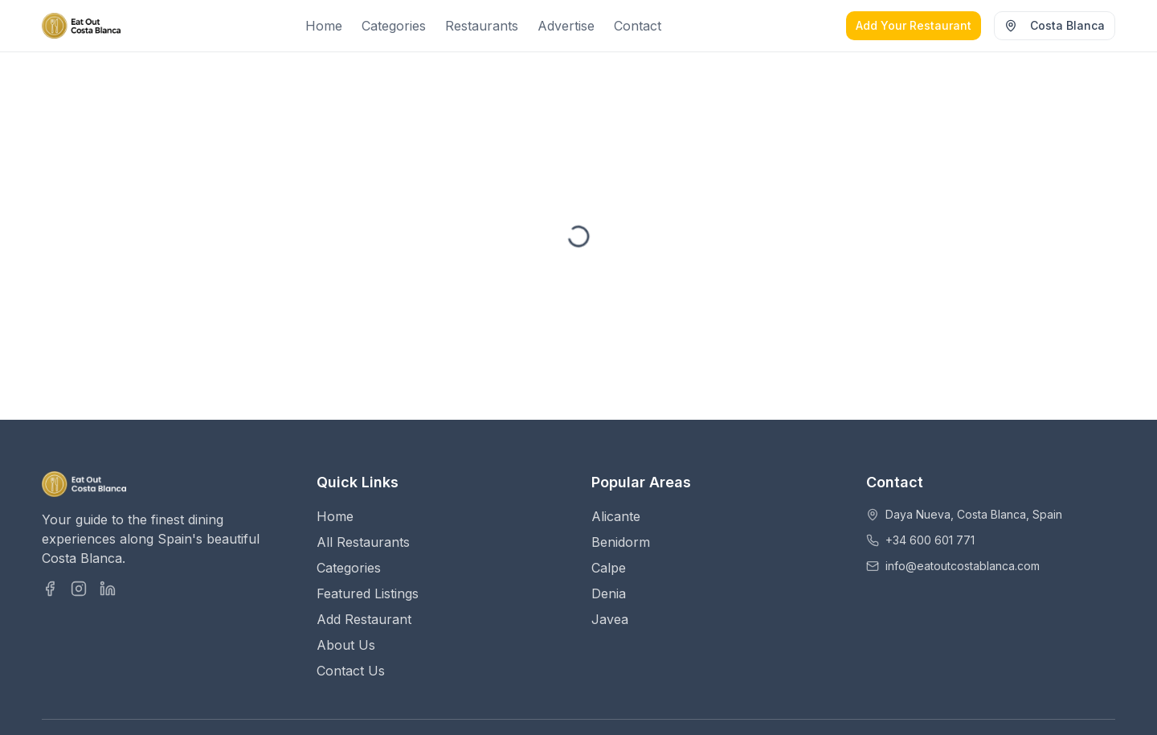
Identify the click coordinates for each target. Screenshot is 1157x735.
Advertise (566, 26)
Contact (637, 26)
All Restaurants (363, 542)
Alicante (615, 516)
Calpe (608, 568)
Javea (609, 619)
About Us (346, 645)
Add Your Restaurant (913, 25)
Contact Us (351, 671)
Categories (394, 26)
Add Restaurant (364, 619)
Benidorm (620, 542)
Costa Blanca (1054, 25)
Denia (608, 593)
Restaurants (481, 26)
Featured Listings (368, 593)
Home (323, 26)
